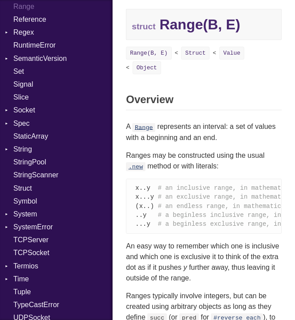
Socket (24, 110)
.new (136, 167)
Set (18, 71)
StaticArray (30, 136)
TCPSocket (31, 252)
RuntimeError (34, 45)
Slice (21, 97)
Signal (23, 84)
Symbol (25, 201)
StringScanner (35, 175)
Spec (21, 123)
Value (231, 53)
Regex (23, 32)
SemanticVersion (40, 58)
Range (144, 127)
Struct (22, 188)
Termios (25, 266)
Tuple (22, 292)
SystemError (33, 227)
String (22, 149)
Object (147, 67)
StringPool (29, 162)
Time (21, 279)
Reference (29, 19)
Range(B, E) (148, 53)
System (25, 214)
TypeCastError (36, 304)
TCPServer (30, 240)
